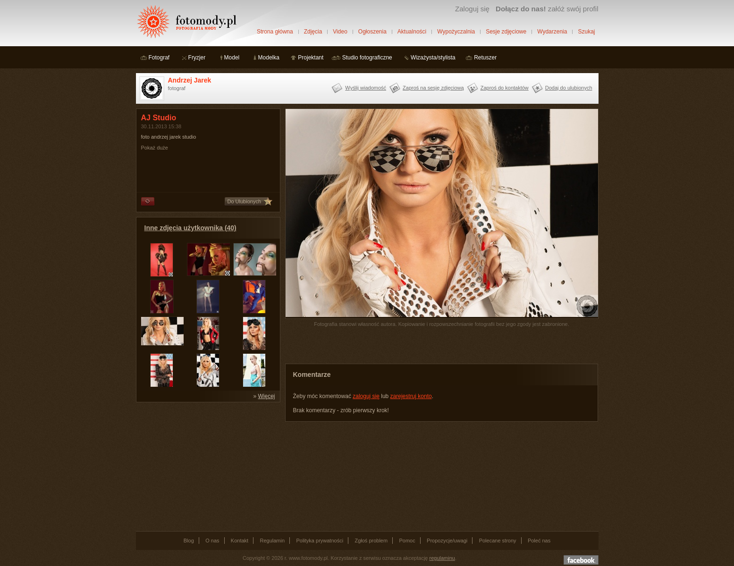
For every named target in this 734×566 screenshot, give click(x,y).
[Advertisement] (207, 466)
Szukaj (586, 31)
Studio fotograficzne (367, 57)
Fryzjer (197, 57)
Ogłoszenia (372, 31)
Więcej (266, 396)
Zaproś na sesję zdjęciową (433, 88)
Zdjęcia (313, 31)
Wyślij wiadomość (365, 88)
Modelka (268, 57)
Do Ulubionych (245, 201)
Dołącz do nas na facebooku (581, 560)
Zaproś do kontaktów (505, 88)
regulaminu (442, 558)
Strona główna (275, 31)
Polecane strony (497, 540)
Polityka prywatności (319, 540)
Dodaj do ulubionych (568, 88)
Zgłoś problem (371, 540)
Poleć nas (539, 540)
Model (232, 57)
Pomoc (407, 540)
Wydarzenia (552, 31)
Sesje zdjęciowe (506, 31)
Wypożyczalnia (456, 31)
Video (340, 31)
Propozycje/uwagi (447, 540)
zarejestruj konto (411, 396)
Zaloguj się (472, 9)
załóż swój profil (547, 9)
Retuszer (485, 57)
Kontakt (239, 540)
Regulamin (272, 540)
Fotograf (159, 57)
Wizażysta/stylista (433, 57)
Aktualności (411, 31)
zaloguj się (366, 396)
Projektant (310, 57)
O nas (212, 540)
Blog (189, 540)
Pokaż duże (154, 147)
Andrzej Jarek (189, 80)
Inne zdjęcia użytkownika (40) (190, 228)
